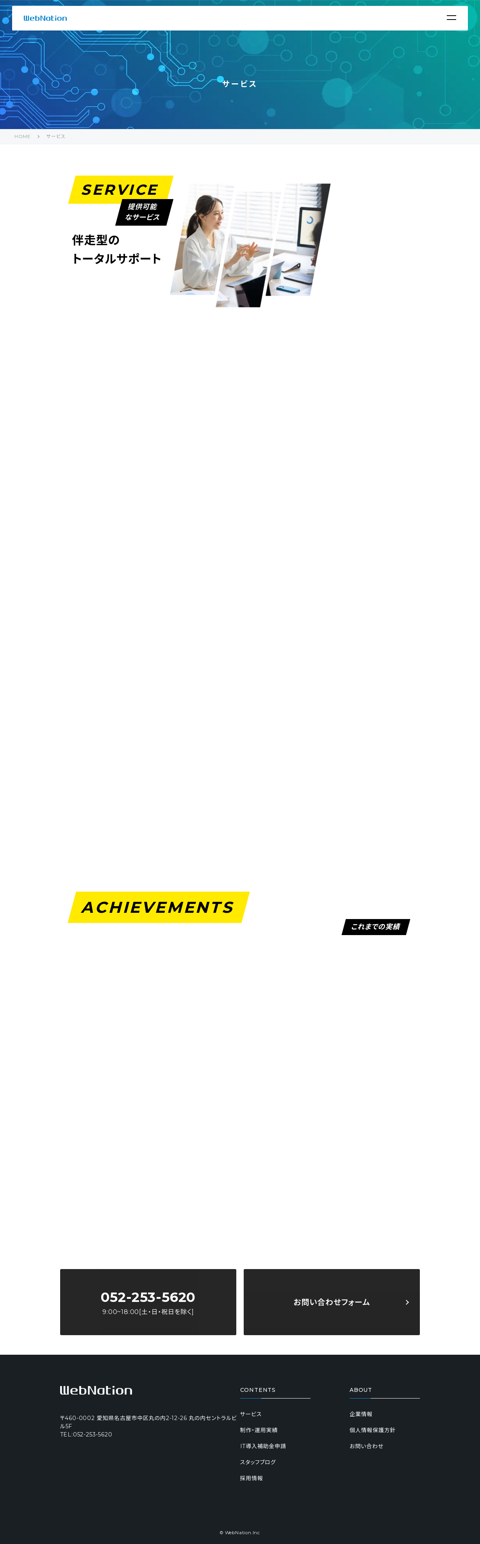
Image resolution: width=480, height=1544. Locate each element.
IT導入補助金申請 (263, 1446)
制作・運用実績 (259, 1430)
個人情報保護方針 (373, 1430)
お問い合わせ (367, 1446)
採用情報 (251, 1478)
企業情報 (361, 1414)
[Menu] (451, 17)
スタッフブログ (258, 1462)
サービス (55, 136)
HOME (22, 136)
